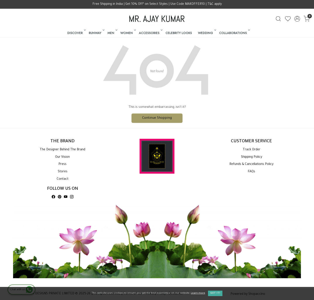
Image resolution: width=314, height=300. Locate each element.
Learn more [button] (198, 293)
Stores (62, 172)
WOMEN (127, 33)
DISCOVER (76, 33)
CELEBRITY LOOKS (179, 33)
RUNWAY (96, 33)
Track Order (251, 150)
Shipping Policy (251, 157)
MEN (112, 33)
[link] (278, 19)
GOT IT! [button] (215, 293)
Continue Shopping (157, 118)
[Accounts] (297, 19)
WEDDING (206, 33)
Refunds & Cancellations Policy (251, 164)
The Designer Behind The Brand (62, 150)
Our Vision (62, 157)
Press (62, 164)
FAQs (251, 172)
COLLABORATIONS (234, 33)
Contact (62, 179)
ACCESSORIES (150, 33)
